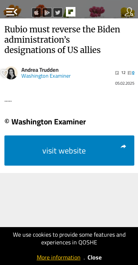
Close (95, 257)
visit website (84, 150)
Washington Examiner (46, 75)
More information (59, 257)
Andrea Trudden (40, 69)
